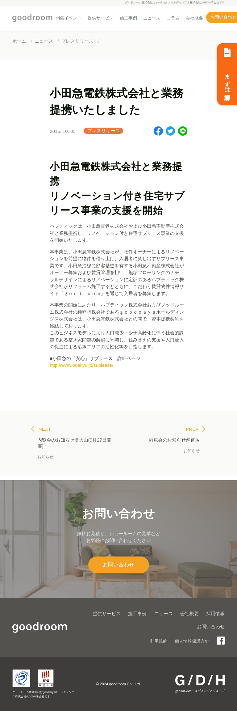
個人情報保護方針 (192, 641)
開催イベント (68, 17)
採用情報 (215, 613)
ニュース (151, 17)
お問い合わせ (118, 565)
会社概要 (194, 17)
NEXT (41, 429)
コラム (173, 17)
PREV (196, 429)
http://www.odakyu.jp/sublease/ (81, 365)
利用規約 (158, 641)
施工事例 (128, 17)
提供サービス (101, 17)
